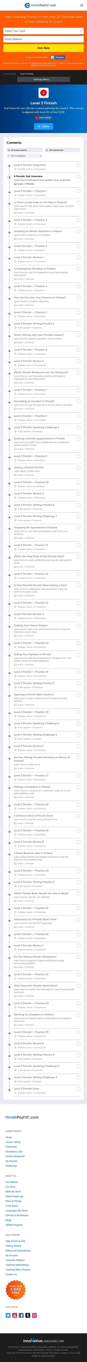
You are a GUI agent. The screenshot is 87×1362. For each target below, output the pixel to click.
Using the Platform (15, 1260)
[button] (81, 5)
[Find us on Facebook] (21, 1315)
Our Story (10, 1186)
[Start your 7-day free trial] (16, 1290)
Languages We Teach (17, 1210)
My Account (11, 1255)
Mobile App (11, 1165)
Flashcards (11, 1146)
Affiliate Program (14, 1225)
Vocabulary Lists (14, 1151)
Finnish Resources (15, 1156)
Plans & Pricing (13, 1201)
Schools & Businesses (17, 1215)
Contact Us (11, 1274)
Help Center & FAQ (15, 1241)
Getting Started (13, 1246)
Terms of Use (36, 63)
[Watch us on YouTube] (14, 1315)
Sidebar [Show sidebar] (43, 79)
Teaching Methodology (17, 1265)
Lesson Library (9, 74)
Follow (45, 126)
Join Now (43, 48)
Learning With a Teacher (18, 1269)
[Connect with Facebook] (57, 57)
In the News (12, 1206)
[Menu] (5, 5)
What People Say (14, 1196)
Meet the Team (13, 1191)
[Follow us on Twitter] (8, 1315)
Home (9, 1137)
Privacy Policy (47, 63)
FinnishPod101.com (28, 1350)
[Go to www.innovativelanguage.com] (43, 1340)
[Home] (40, 7)
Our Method (12, 1182)
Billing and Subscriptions (18, 1250)
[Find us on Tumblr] (27, 1315)
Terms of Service (40, 1356)
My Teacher (11, 1161)
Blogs (8, 1220)
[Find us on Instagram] (34, 1315)
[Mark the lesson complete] (78, 176)
